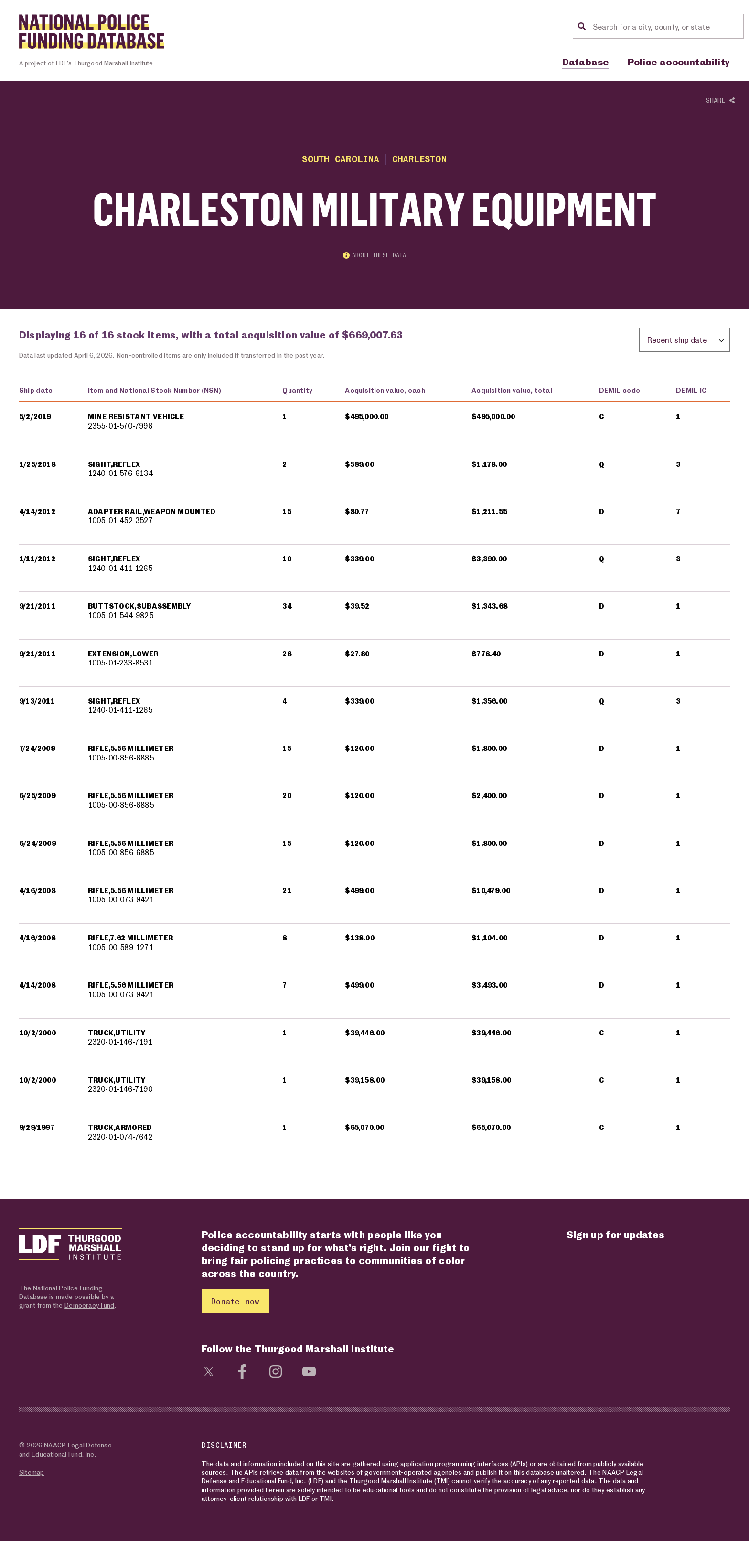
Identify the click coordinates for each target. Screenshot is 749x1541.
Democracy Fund (89, 1305)
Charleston (419, 158)
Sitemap (31, 1472)
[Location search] (666, 26)
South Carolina (340, 158)
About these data (374, 255)
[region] (374, 770)
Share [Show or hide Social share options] (720, 100)
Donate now (235, 1301)
